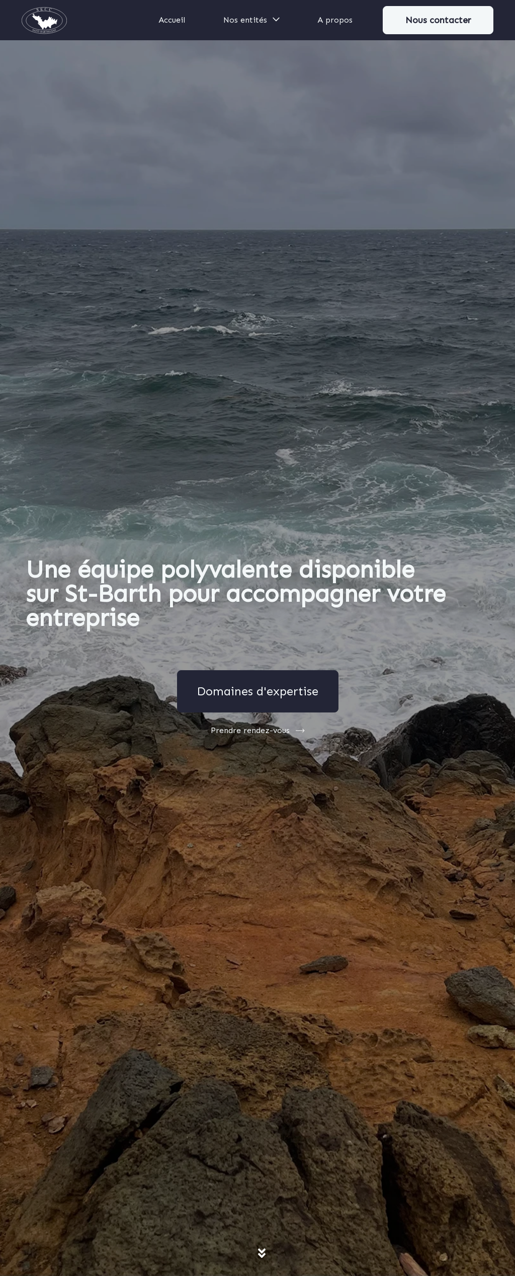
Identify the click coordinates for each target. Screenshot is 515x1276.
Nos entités (252, 19)
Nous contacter (438, 20)
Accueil (171, 20)
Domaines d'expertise (257, 691)
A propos (335, 20)
